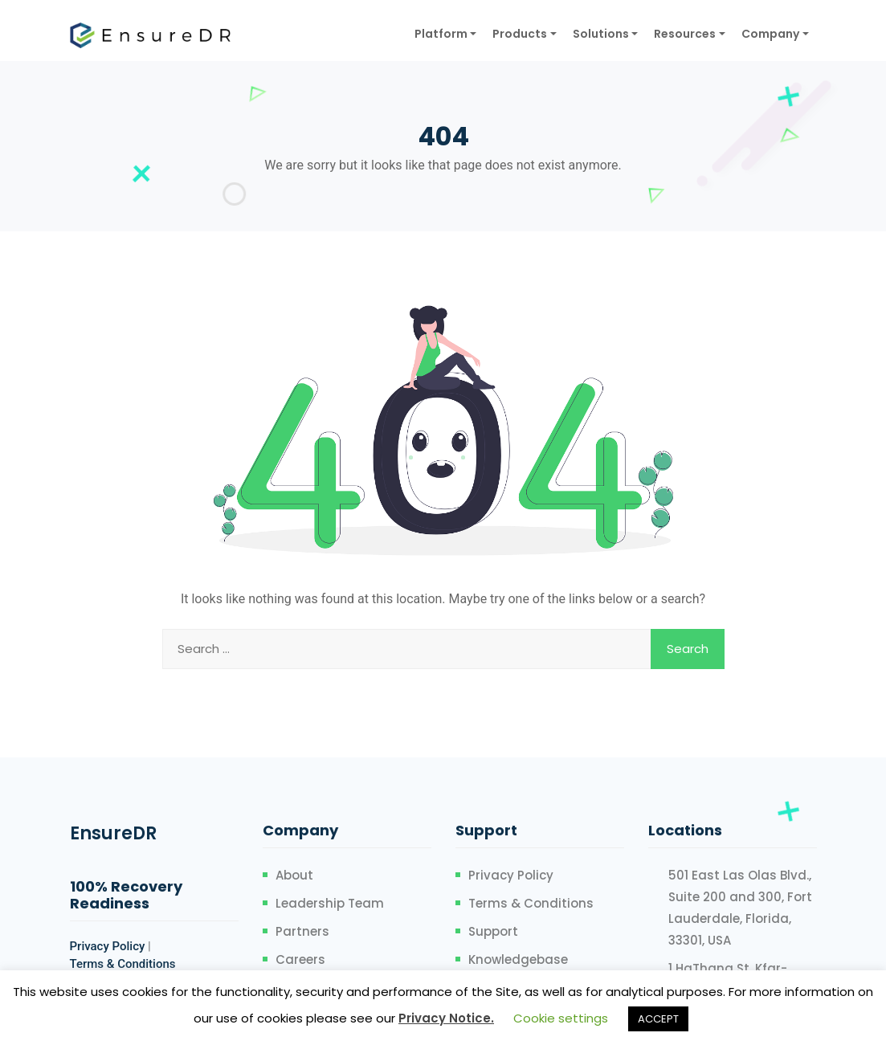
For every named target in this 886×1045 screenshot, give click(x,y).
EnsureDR (113, 833)
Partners (302, 931)
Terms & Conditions (123, 964)
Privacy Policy (107, 946)
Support (493, 931)
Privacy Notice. (446, 1018)
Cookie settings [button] (560, 1018)
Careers (300, 959)
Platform (440, 34)
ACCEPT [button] (658, 1019)
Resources (685, 34)
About (294, 875)
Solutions (601, 34)
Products (519, 34)
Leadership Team (330, 903)
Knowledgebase (518, 959)
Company (770, 34)
